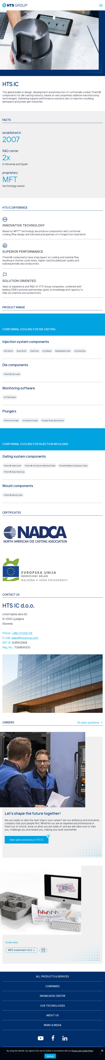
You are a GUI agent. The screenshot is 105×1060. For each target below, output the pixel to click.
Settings (50, 1056)
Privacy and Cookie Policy (82, 1051)
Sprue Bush (21, 353)
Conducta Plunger (30, 423)
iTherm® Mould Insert (13, 497)
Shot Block (8, 353)
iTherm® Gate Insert (12, 468)
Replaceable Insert (62, 353)
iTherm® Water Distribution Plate (73, 468)
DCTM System (10, 400)
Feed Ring (34, 353)
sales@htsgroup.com (24, 640)
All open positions (90, 725)
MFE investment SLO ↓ (21, 952)
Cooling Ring (79, 353)
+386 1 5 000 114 (22, 635)
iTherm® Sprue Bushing (14, 474)
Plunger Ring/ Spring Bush (53, 423)
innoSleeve (46, 353)
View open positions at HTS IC (29, 841)
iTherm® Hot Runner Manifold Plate (40, 468)
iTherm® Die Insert (12, 376)
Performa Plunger (11, 423)
